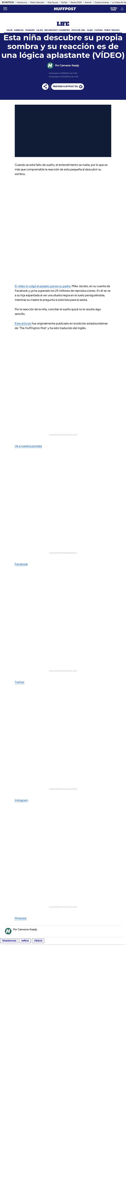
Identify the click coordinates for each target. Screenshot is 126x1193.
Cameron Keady (69, 65)
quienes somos (12, 1107)
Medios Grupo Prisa (63, 1184)
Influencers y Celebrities (57, 30)
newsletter (10, 1117)
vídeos (38, 465)
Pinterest (21, 443)
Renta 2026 (76, 2)
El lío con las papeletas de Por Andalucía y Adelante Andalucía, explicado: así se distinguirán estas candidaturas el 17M (71, 805)
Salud (9, 30)
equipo (7, 1102)
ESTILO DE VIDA (78, 30)
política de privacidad (74, 1117)
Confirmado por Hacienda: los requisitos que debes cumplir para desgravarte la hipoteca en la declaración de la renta (71, 851)
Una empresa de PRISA (63, 1176)
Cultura (98, 30)
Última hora (113, 9)
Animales (18, 30)
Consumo (30, 30)
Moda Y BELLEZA (112, 30)
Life (63, 24)
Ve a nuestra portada (28, 351)
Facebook (21, 374)
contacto (9, 1112)
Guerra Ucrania (102, 2)
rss (6, 1122)
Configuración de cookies (77, 1102)
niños (25, 465)
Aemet (88, 2)
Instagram (21, 420)
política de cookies (73, 1107)
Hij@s (90, 30)
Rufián (64, 2)
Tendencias (9, 465)
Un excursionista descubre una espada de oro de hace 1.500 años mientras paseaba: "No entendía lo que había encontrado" (69, 874)
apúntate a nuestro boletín (63, 770)
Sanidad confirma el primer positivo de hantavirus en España (61, 966)
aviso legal (69, 1112)
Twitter (19, 397)
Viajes (39, 30)
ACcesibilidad (70, 1122)
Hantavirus (22, 2)
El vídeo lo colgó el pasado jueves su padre (42, 286)
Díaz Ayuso (53, 2)
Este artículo (23, 323)
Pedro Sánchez (37, 2)
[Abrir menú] (5, 9)
